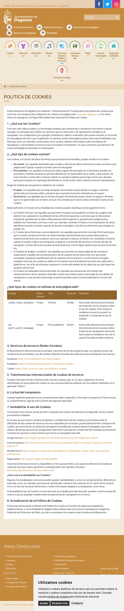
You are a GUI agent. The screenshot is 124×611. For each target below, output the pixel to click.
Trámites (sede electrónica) (19, 556)
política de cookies (58, 596)
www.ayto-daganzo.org (88, 114)
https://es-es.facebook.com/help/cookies (39, 359)
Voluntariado (60, 564)
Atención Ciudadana (21, 33)
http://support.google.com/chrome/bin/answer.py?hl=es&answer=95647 (61, 438)
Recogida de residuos (16, 586)
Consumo (10, 560)
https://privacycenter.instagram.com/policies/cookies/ (46, 363)
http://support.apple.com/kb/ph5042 (39, 459)
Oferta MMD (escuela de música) (70, 560)
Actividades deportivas (65, 556)
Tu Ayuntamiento (19, 27)
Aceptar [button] (44, 603)
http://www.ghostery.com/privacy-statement (30, 470)
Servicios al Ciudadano (83, 27)
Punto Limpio (12, 578)
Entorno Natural (62, 568)
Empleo (9, 564)
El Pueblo (48, 33)
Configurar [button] (77, 603)
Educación (11, 568)
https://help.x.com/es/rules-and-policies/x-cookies (41, 368)
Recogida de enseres (16, 582)
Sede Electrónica (49, 27)
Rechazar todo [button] (60, 603)
